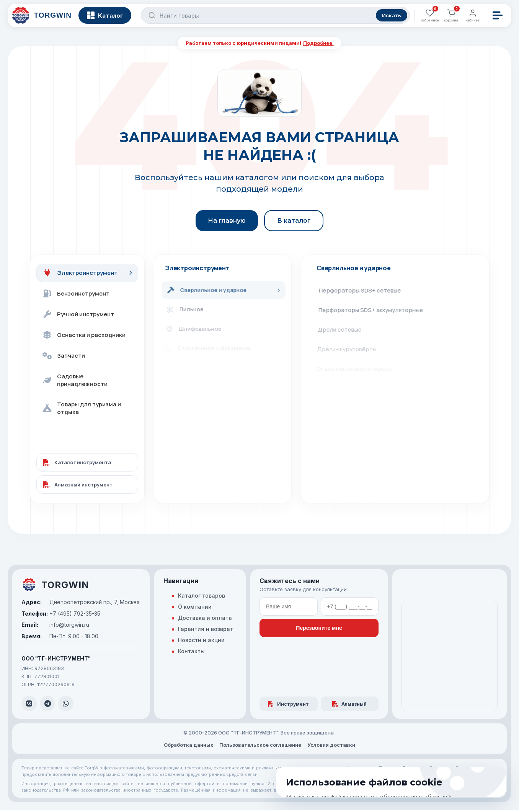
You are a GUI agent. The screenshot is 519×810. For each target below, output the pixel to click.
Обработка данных (188, 745)
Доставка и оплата (205, 617)
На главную (227, 220)
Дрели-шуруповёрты (349, 349)
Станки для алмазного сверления (367, 408)
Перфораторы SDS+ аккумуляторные (372, 310)
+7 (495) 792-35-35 (60, 614)
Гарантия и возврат (205, 629)
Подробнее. (318, 43)
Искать (389, 19)
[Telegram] (47, 703)
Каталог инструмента (77, 462)
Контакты (191, 651)
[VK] (29, 703)
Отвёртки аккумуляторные (357, 369)
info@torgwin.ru (55, 625)
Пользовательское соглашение (260, 745)
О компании (195, 606)
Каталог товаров (201, 595)
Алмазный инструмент (78, 484)
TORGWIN (55, 584)
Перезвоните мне (319, 628)
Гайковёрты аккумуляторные (360, 388)
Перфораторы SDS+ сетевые (361, 290)
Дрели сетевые (342, 329)
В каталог (293, 220)
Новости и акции (201, 640)
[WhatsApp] (65, 703)
